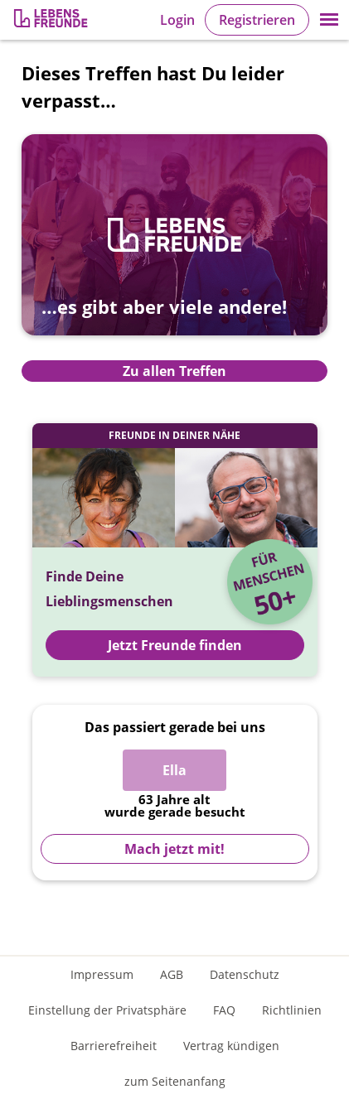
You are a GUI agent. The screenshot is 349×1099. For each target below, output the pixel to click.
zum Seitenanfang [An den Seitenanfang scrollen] (174, 1081)
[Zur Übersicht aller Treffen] (174, 246)
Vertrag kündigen (231, 1045)
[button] (329, 20)
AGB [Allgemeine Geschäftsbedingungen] (171, 974)
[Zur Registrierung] (52, 20)
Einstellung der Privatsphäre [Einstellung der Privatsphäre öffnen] (107, 1010)
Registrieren (257, 20)
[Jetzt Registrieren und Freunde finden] (174, 550)
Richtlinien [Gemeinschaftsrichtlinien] (292, 1010)
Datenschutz (244, 974)
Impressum (101, 974)
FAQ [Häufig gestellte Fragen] (224, 1010)
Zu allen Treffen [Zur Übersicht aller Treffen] (174, 371)
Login (177, 20)
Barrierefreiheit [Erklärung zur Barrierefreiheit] (113, 1045)
